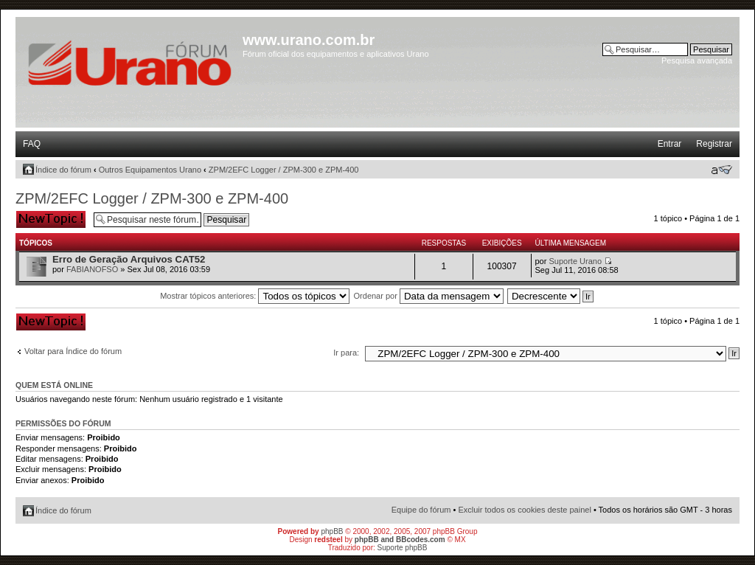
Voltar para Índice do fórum (73, 351)
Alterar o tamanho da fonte (721, 169)
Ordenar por (429, 295)
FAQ (32, 144)
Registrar (714, 144)
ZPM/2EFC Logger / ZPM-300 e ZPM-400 (284, 169)
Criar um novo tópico (50, 219)
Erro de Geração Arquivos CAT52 (128, 259)
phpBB (332, 531)
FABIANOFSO (92, 269)
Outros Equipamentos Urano (150, 169)
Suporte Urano (575, 261)
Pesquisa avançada (696, 60)
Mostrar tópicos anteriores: (254, 295)
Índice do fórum (63, 169)
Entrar (670, 144)
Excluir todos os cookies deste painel (524, 509)
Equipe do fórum (421, 509)
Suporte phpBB (403, 548)
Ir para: (346, 352)
